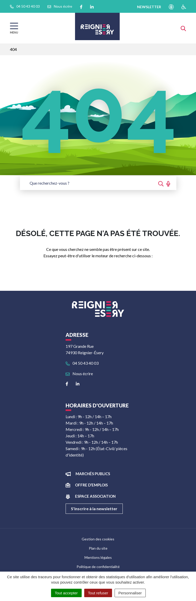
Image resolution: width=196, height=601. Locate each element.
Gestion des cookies (98, 539)
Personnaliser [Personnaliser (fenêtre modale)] (130, 593)
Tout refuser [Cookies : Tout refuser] (98, 593)
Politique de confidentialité (98, 566)
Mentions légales (98, 557)
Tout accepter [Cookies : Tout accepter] (66, 593)
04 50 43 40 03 (82, 363)
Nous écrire (79, 373)
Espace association (95, 496)
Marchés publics (93, 473)
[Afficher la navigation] (14, 28)
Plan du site (98, 548)
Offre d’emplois (91, 485)
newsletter (149, 7)
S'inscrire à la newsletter (94, 508)
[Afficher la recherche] (183, 28)
